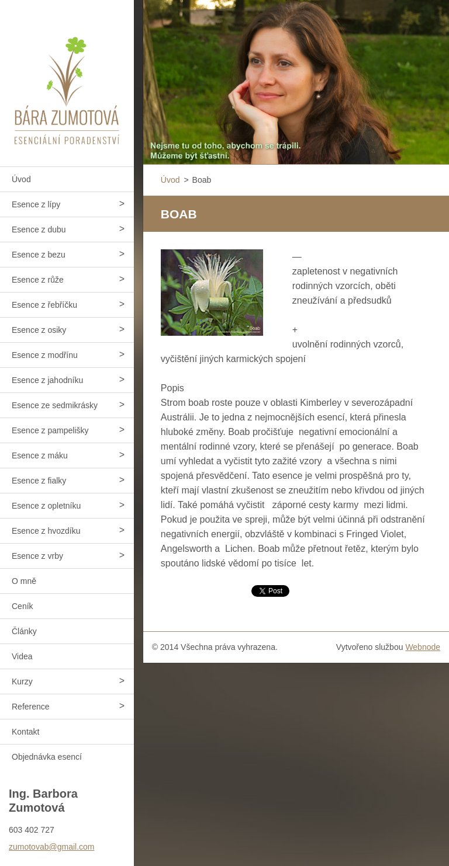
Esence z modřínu (45, 355)
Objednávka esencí (47, 756)
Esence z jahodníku (47, 380)
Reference (31, 706)
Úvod (21, 179)
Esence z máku (40, 455)
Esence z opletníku (46, 505)
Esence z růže (38, 279)
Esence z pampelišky (50, 430)
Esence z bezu (38, 254)
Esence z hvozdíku (46, 530)
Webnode (422, 647)
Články (24, 631)
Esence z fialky (39, 480)
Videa (22, 656)
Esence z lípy (36, 204)
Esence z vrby (37, 556)
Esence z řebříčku (44, 304)
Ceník (22, 606)
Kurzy (22, 681)
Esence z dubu (39, 229)
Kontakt (25, 731)
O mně (24, 581)
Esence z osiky (39, 330)
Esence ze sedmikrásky (55, 405)
